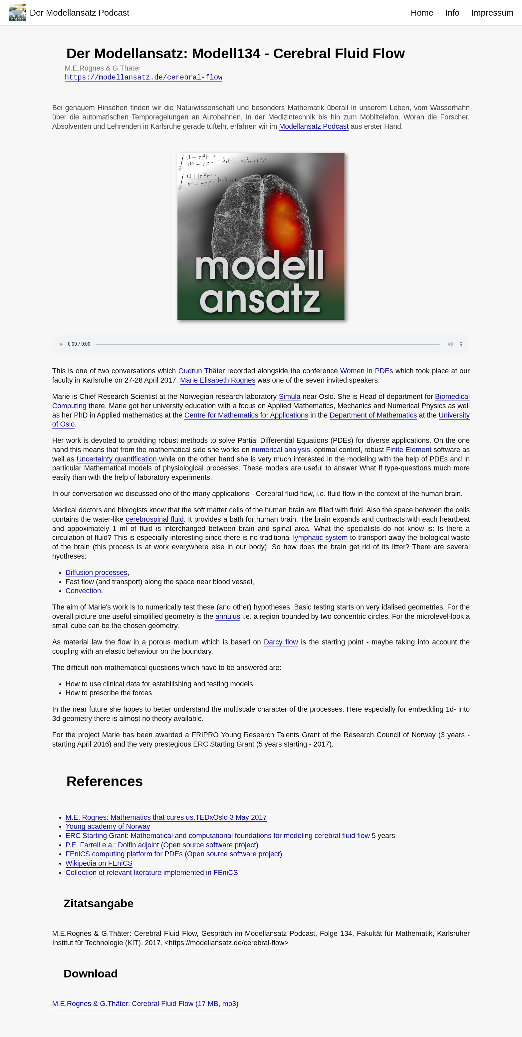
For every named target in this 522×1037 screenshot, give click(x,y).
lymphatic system (320, 538)
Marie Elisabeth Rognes (217, 380)
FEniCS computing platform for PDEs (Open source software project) (174, 854)
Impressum (492, 12)
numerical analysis (281, 450)
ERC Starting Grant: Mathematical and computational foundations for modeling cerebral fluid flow (218, 836)
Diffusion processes (97, 573)
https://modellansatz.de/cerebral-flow (144, 78)
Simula (290, 397)
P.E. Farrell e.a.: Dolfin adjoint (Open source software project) (162, 845)
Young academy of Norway (108, 826)
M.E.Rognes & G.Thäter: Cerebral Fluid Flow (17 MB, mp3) (145, 1004)
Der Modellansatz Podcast (80, 12)
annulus (227, 616)
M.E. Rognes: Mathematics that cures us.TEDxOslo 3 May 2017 (166, 817)
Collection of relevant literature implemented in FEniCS (152, 873)
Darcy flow (281, 642)
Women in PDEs (366, 371)
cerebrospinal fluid (155, 519)
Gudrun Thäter (201, 371)
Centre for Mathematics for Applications (246, 415)
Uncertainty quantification (117, 459)
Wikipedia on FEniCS (99, 863)
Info (452, 12)
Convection (83, 591)
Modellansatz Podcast (314, 126)
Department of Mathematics (373, 415)
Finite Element (408, 450)
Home (422, 12)
